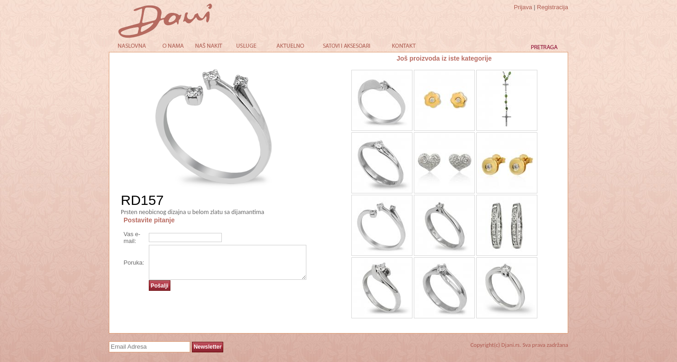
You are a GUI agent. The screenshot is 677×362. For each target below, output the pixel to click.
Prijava (523, 7)
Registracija (552, 7)
